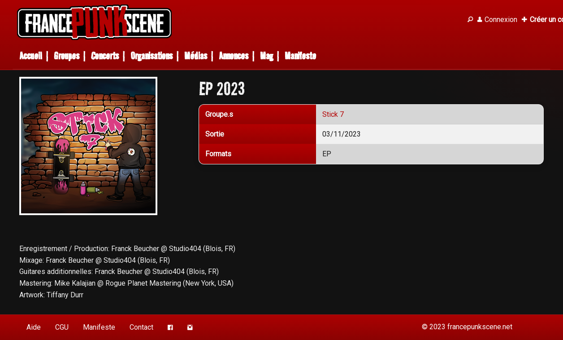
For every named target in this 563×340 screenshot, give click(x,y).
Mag (266, 56)
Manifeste (300, 56)
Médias (195, 56)
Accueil (30, 56)
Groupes (66, 56)
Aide (33, 327)
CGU (62, 327)
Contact (141, 327)
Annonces (233, 56)
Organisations (151, 56)
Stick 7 (333, 114)
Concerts (105, 56)
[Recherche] (470, 20)
